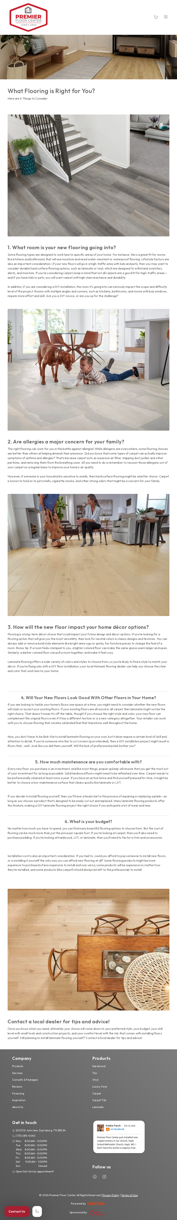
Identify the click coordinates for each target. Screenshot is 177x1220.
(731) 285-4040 (25, 1135)
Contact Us (17, 1211)
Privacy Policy (110, 1195)
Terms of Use (129, 1195)
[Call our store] (37, 1211)
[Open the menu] (166, 16)
